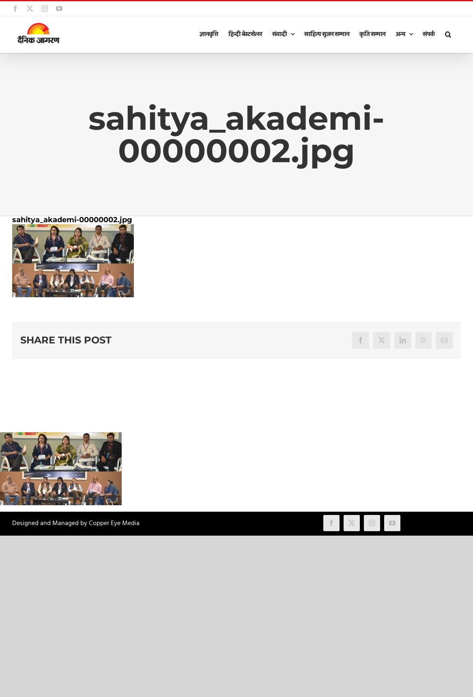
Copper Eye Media (114, 523)
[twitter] (352, 523)
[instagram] (372, 523)
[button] (448, 34)
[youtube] (392, 523)
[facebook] (331, 523)
